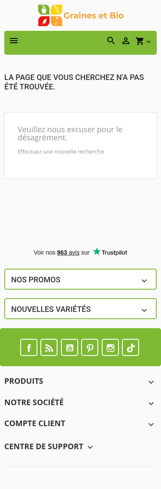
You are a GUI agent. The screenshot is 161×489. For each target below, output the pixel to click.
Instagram (110, 347)
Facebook (28, 347)
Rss (49, 347)
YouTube (69, 347)
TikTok (130, 347)
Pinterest (89, 347)
